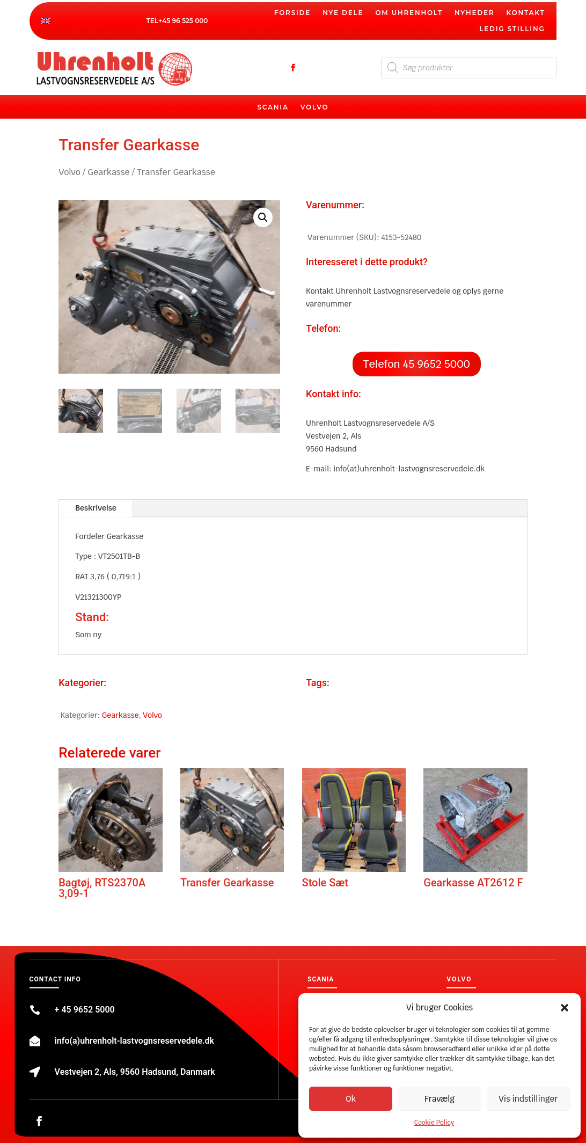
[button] (564, 1007)
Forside (292, 13)
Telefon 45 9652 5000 (416, 364)
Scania (272, 107)
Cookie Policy (434, 1122)
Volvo (315, 107)
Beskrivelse (95, 508)
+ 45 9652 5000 (85, 1009)
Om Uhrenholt (409, 13)
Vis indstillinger (528, 1099)
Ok (351, 1099)
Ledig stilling (512, 29)
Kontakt (525, 13)
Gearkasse (108, 172)
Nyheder (474, 13)
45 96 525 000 (185, 21)
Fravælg (439, 1099)
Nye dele (343, 13)
